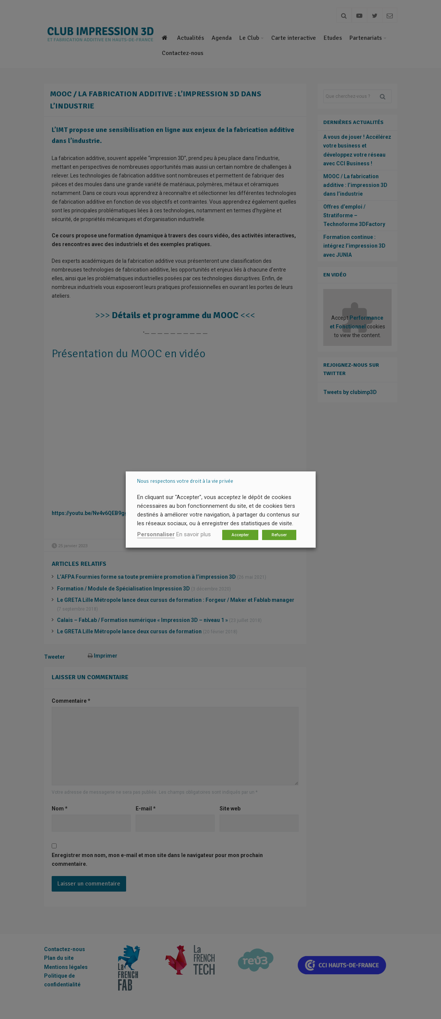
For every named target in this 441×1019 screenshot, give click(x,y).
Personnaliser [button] (156, 534)
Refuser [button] (279, 534)
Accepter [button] (240, 534)
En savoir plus (193, 534)
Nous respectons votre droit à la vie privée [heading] (185, 481)
